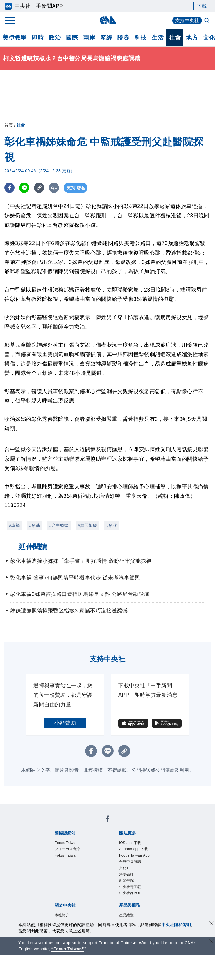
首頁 (8, 125)
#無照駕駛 (87, 525)
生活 (158, 37)
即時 (38, 37)
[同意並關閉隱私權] (211, 924)
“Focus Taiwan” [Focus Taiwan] (67, 949)
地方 (192, 37)
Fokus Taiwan (66, 855)
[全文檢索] (207, 21)
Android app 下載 (133, 849)
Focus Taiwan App (134, 855)
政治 (55, 37)
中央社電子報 (130, 887)
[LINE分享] (24, 188)
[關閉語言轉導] (211, 942)
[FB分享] (9, 188)
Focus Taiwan (66, 843)
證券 (123, 37)
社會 (175, 37)
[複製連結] (39, 188)
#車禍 (14, 525)
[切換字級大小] (54, 188)
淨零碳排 (126, 874)
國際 (72, 37)
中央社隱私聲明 (176, 924)
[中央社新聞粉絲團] (107, 819)
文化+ (124, 868)
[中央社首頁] (108, 20)
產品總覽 (126, 915)
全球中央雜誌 (130, 861)
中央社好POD (130, 893)
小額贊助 (65, 723)
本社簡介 (62, 915)
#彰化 (111, 525)
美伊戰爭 (14, 37)
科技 (140, 37)
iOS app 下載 (130, 843)
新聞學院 (126, 880)
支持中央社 (187, 20)
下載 (202, 5)
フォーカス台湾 (67, 849)
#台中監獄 (59, 525)
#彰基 (34, 525)
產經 (106, 37)
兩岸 (89, 37)
